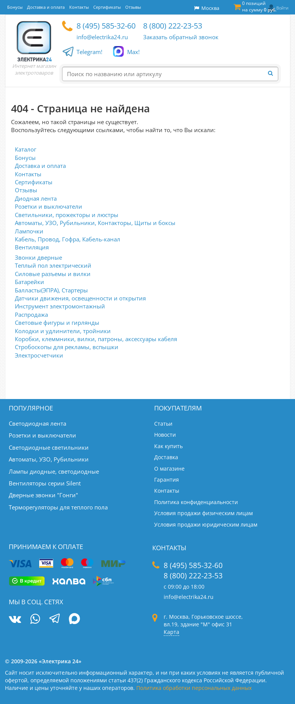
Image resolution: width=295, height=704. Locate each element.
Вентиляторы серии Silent (45, 483)
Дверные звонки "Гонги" (43, 495)
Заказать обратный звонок (180, 37)
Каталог (25, 149)
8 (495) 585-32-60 (106, 26)
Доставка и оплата (40, 165)
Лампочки (29, 231)
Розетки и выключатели (48, 206)
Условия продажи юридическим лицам (205, 524)
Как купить (168, 446)
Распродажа (31, 314)
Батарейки (29, 282)
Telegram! (89, 52)
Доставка (166, 457)
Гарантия (166, 479)
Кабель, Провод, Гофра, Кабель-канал (67, 239)
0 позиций (259, 6)
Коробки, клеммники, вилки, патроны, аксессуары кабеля (96, 339)
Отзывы (26, 190)
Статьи (163, 423)
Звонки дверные (38, 257)
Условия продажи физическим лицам (203, 513)
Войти (282, 8)
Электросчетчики (39, 355)
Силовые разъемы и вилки (53, 274)
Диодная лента (36, 198)
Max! (133, 52)
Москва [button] (206, 8)
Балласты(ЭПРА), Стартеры (51, 290)
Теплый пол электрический (53, 265)
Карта (171, 631)
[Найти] (273, 73)
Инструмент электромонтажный (60, 306)
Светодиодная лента (37, 423)
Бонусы (25, 157)
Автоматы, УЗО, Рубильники (49, 459)
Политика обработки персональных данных (194, 687)
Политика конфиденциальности (196, 502)
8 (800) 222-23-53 (172, 26)
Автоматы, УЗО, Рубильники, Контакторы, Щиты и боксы (95, 223)
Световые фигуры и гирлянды (57, 322)
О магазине (169, 468)
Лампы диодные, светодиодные (54, 471)
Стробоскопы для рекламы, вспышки (66, 347)
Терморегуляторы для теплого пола (58, 507)
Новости (165, 434)
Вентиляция (32, 247)
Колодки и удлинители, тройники (63, 331)
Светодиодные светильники (49, 447)
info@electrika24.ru (102, 37)
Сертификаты (34, 182)
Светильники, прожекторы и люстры (66, 215)
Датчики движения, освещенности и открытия (80, 298)
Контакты (28, 174)
